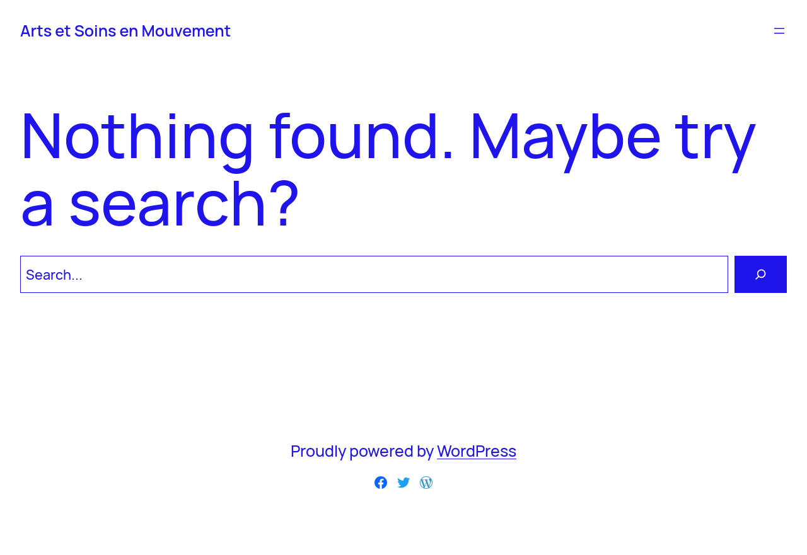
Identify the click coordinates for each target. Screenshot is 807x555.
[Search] (760, 274)
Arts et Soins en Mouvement (125, 31)
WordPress (476, 451)
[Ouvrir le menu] (779, 30)
